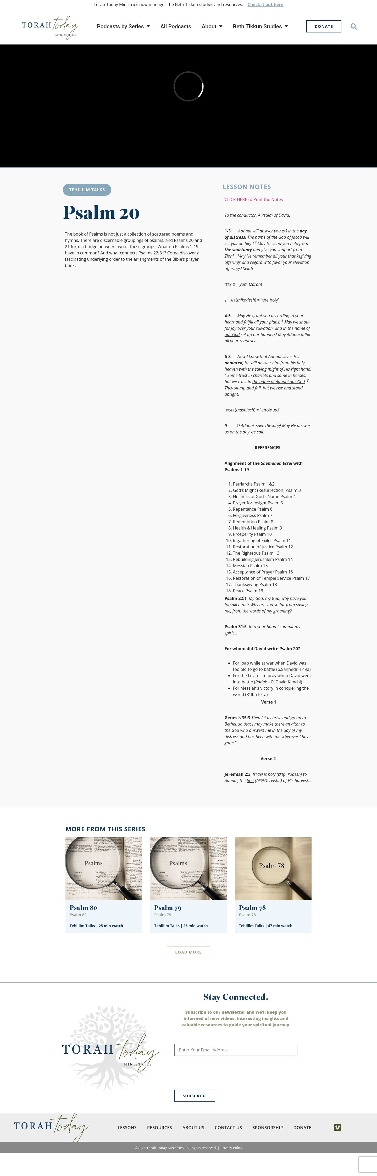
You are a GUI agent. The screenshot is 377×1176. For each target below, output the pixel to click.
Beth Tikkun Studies (260, 26)
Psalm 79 (168, 931)
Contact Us (228, 1150)
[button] (354, 26)
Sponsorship (268, 1150)
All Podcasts (175, 26)
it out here (271, 4)
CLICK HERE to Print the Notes (254, 222)
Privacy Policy (231, 1170)
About (212, 26)
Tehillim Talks (87, 212)
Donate (302, 1150)
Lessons (127, 1150)
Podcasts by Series (123, 26)
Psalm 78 (252, 931)
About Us (193, 1150)
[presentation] (214, 1095)
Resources (159, 1150)
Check (253, 4)
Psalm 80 (83, 931)
